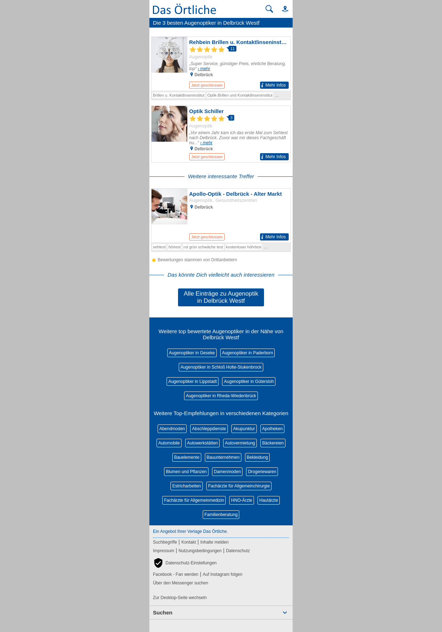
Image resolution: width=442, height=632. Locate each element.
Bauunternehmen (223, 457)
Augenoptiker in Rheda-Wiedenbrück (221, 395)
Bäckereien (273, 443)
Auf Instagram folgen (222, 574)
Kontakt (188, 542)
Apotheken (272, 428)
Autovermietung (240, 443)
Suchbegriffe (165, 542)
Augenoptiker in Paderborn (247, 352)
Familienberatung (221, 514)
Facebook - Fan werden (175, 574)
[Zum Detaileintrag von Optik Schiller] (221, 134)
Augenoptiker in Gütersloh (249, 381)
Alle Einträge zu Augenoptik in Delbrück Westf (221, 297)
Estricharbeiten (186, 485)
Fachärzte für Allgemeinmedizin (194, 500)
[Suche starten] (269, 9)
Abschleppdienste (209, 428)
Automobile (169, 443)
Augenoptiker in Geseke (192, 352)
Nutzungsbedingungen (200, 550)
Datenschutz (238, 550)
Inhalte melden (214, 542)
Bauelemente (187, 457)
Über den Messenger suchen (180, 582)
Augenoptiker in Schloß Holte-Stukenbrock (221, 367)
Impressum (163, 550)
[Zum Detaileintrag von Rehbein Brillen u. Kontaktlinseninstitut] (221, 64)
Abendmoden (172, 428)
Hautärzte (268, 500)
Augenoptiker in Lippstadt (192, 381)
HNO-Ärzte (241, 500)
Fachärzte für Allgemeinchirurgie (239, 485)
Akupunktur (244, 428)
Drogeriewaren (262, 471)
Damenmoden (227, 471)
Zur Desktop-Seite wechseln (180, 597)
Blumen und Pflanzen (186, 471)
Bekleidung (257, 457)
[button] (282, 8)
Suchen (162, 612)
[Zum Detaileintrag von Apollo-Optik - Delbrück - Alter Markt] (221, 215)
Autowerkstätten (202, 443)
